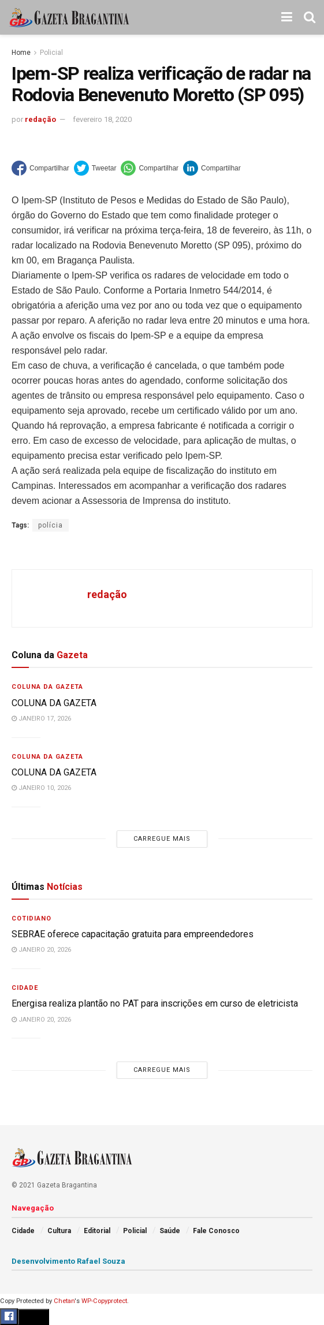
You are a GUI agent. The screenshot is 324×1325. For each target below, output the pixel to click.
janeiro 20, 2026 (41, 949)
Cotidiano (31, 918)
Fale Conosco (216, 1231)
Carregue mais (162, 838)
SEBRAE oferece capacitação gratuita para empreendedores (133, 934)
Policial (51, 53)
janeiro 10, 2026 (41, 788)
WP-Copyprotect (104, 1301)
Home (21, 53)
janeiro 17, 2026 (41, 718)
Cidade (25, 988)
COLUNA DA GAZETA (54, 702)
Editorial (97, 1231)
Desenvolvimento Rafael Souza (68, 1261)
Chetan (64, 1301)
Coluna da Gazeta (47, 687)
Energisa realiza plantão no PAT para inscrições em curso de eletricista (155, 1003)
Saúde (169, 1231)
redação (40, 119)
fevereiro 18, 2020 (102, 119)
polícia (50, 525)
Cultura (59, 1231)
